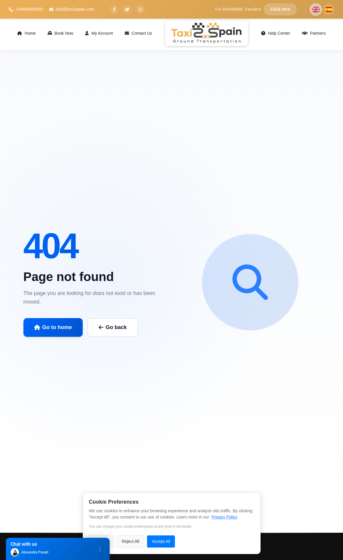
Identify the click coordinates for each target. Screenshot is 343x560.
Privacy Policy (224, 517)
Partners (314, 33)
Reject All (130, 541)
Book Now (61, 33)
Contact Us (138, 33)
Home (26, 33)
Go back (113, 327)
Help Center (275, 33)
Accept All (161, 541)
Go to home (53, 327)
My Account (99, 33)
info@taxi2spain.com (71, 9)
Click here (280, 9)
